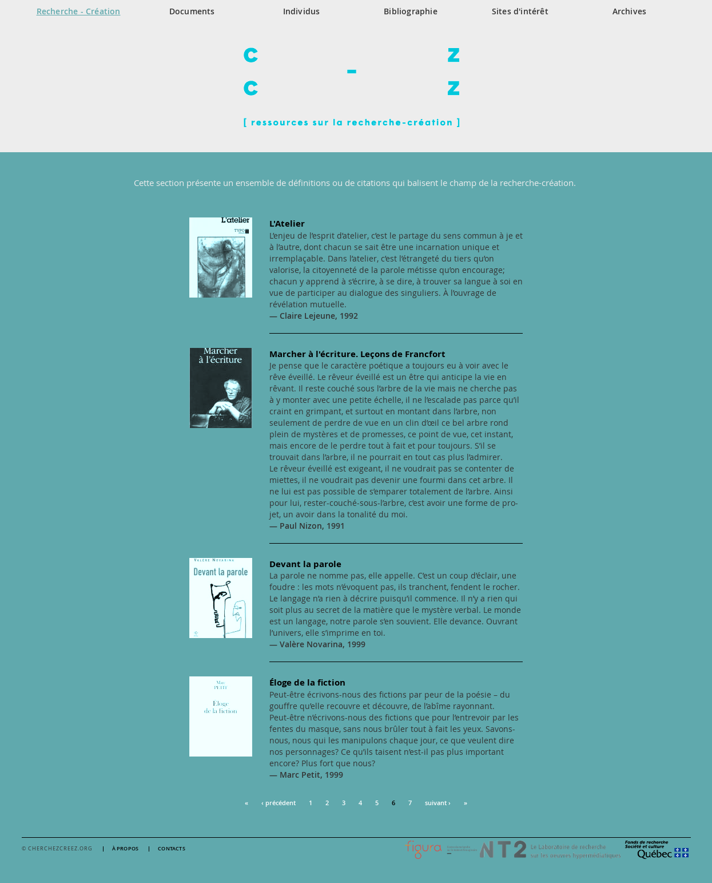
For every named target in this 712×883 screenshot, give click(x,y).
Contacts (171, 849)
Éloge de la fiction (307, 682)
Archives (629, 11)
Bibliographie (410, 11)
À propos (125, 849)
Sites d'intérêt (520, 11)
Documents (192, 11)
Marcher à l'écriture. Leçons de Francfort (357, 354)
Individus (301, 11)
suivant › (438, 802)
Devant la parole (305, 564)
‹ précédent (278, 802)
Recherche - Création (79, 11)
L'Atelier (287, 223)
